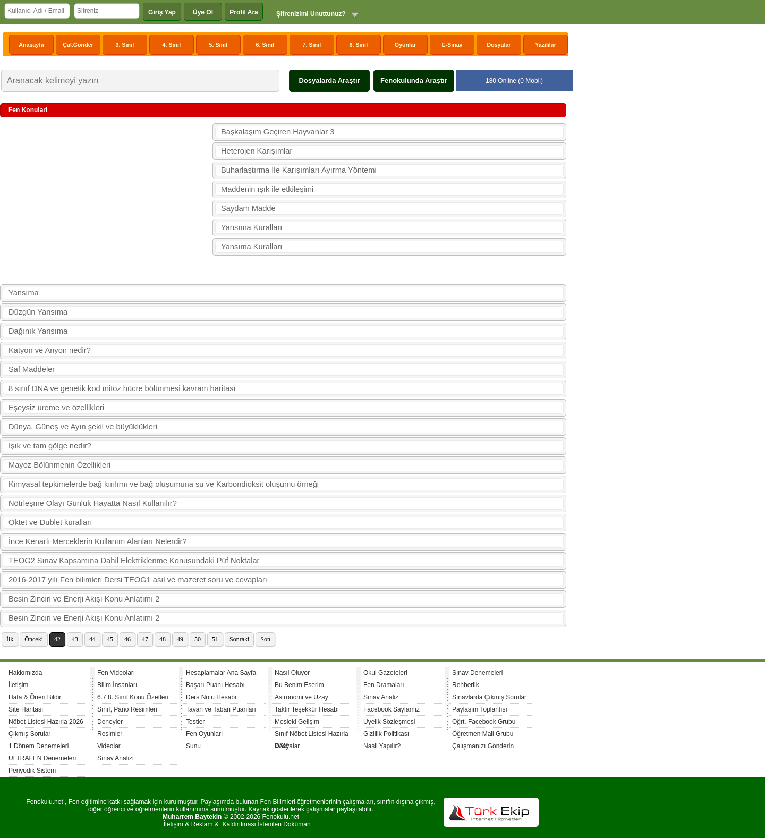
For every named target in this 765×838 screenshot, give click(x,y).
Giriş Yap (162, 12)
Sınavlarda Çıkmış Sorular (489, 697)
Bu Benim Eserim (299, 685)
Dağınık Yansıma (37, 331)
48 (162, 639)
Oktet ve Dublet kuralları (50, 522)
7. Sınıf (312, 44)
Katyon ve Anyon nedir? (49, 350)
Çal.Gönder (78, 44)
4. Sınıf (172, 44)
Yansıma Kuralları (251, 227)
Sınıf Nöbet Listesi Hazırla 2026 (311, 735)
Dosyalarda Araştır (329, 80)
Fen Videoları (116, 672)
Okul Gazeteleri (385, 672)
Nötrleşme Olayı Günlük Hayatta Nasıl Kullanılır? (92, 503)
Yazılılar (545, 44)
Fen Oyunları (204, 734)
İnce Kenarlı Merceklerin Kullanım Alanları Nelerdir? (97, 541)
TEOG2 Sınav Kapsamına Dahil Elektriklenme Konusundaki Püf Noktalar (134, 560)
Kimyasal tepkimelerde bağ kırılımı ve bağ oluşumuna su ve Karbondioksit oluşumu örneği (163, 484)
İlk (9, 639)
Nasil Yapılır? (382, 746)
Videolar (109, 746)
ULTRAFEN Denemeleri (42, 758)
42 (57, 639)
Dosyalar (499, 44)
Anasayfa (31, 44)
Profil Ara (244, 12)
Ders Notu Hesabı (211, 697)
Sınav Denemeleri (477, 672)
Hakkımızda (25, 672)
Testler (195, 721)
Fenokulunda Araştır (413, 80)
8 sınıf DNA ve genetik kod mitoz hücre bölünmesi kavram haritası (122, 388)
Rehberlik (465, 685)
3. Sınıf (125, 44)
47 (145, 639)
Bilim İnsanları (117, 685)
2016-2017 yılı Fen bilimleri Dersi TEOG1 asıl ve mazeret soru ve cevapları (137, 579)
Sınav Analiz (380, 697)
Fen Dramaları (383, 685)
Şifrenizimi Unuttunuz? (311, 14)
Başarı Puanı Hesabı (215, 685)
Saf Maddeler (31, 369)
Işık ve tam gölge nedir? (49, 446)
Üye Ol (203, 12)
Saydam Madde (248, 208)
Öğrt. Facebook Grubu (483, 721)
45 (110, 639)
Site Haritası (25, 709)
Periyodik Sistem (32, 770)
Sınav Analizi (115, 758)
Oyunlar (405, 44)
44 (92, 639)
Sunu (193, 746)
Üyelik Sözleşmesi (389, 721)
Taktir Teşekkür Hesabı (307, 709)
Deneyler (110, 721)
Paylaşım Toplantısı (479, 709)
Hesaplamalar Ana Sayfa (221, 672)
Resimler (109, 734)
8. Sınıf (359, 44)
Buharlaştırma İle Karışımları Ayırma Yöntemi (299, 170)
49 (180, 639)
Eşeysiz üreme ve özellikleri (56, 407)
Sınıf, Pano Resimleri (127, 709)
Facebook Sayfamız (391, 709)
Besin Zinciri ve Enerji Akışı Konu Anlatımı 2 (83, 599)
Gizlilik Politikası (386, 734)
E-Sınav (451, 44)
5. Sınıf (218, 44)
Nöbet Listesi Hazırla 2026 (45, 721)
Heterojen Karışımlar (256, 151)
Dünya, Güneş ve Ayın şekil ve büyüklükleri (82, 426)
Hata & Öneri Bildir (34, 697)
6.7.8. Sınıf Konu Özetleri (132, 697)
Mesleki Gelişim (297, 721)
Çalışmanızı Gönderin (483, 746)
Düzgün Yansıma (37, 312)
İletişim (18, 685)
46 (127, 639)
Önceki (33, 639)
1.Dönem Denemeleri (38, 746)
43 (75, 639)
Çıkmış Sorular (29, 734)
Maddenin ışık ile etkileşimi (267, 189)
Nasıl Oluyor (292, 672)
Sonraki (239, 639)
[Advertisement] (106, 201)
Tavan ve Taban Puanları (221, 709)
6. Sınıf (265, 44)
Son (265, 639)
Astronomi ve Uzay (301, 697)
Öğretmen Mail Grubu (482, 734)
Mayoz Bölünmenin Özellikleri (59, 465)
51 (215, 639)
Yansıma (23, 293)
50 (197, 639)
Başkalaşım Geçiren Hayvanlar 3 (277, 132)
